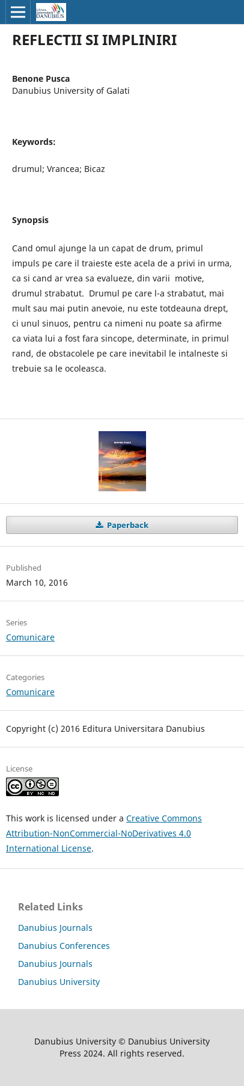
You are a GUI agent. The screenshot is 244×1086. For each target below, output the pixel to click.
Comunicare (30, 637)
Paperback (126, 525)
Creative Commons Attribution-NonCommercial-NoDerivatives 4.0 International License (104, 833)
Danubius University (59, 981)
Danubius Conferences (64, 945)
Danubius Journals (55, 927)
